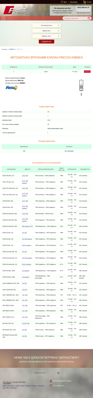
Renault (28, 385)
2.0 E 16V (25, 175)
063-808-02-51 (38, 362)
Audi (18, 385)
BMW (4, 385)
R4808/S (12, 49)
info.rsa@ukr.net (58, 385)
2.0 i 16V (25, 300)
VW (7, 388)
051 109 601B (69, 151)
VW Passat (13, 388)
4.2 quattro (25, 271)
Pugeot (34, 385)
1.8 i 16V (25, 295)
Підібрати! (46, 41)
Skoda (23, 385)
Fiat (4, 388)
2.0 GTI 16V (25, 323)
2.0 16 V (24, 290)
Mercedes (10, 385)
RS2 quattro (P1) (27, 226)
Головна (4, 49)
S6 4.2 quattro (26, 245)
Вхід (65, 2)
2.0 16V (24, 233)
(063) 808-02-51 (83, 7)
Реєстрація (73, 2)
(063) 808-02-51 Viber (62, 381)
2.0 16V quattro (27, 239)
